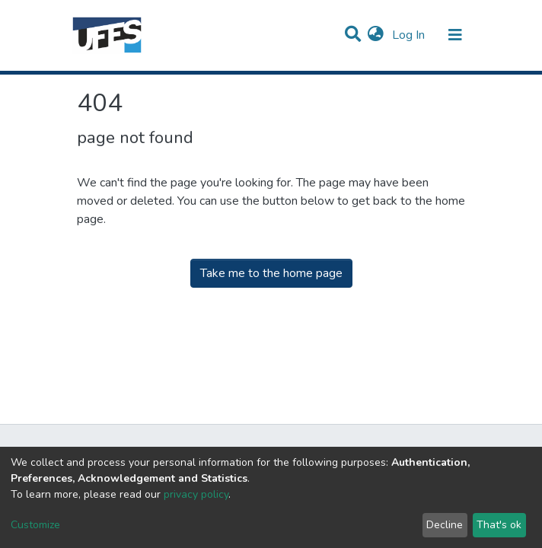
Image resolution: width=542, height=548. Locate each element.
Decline (444, 525)
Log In (410, 35)
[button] (375, 35)
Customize (35, 525)
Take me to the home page (271, 273)
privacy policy (196, 494)
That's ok (499, 525)
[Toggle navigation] (455, 35)
